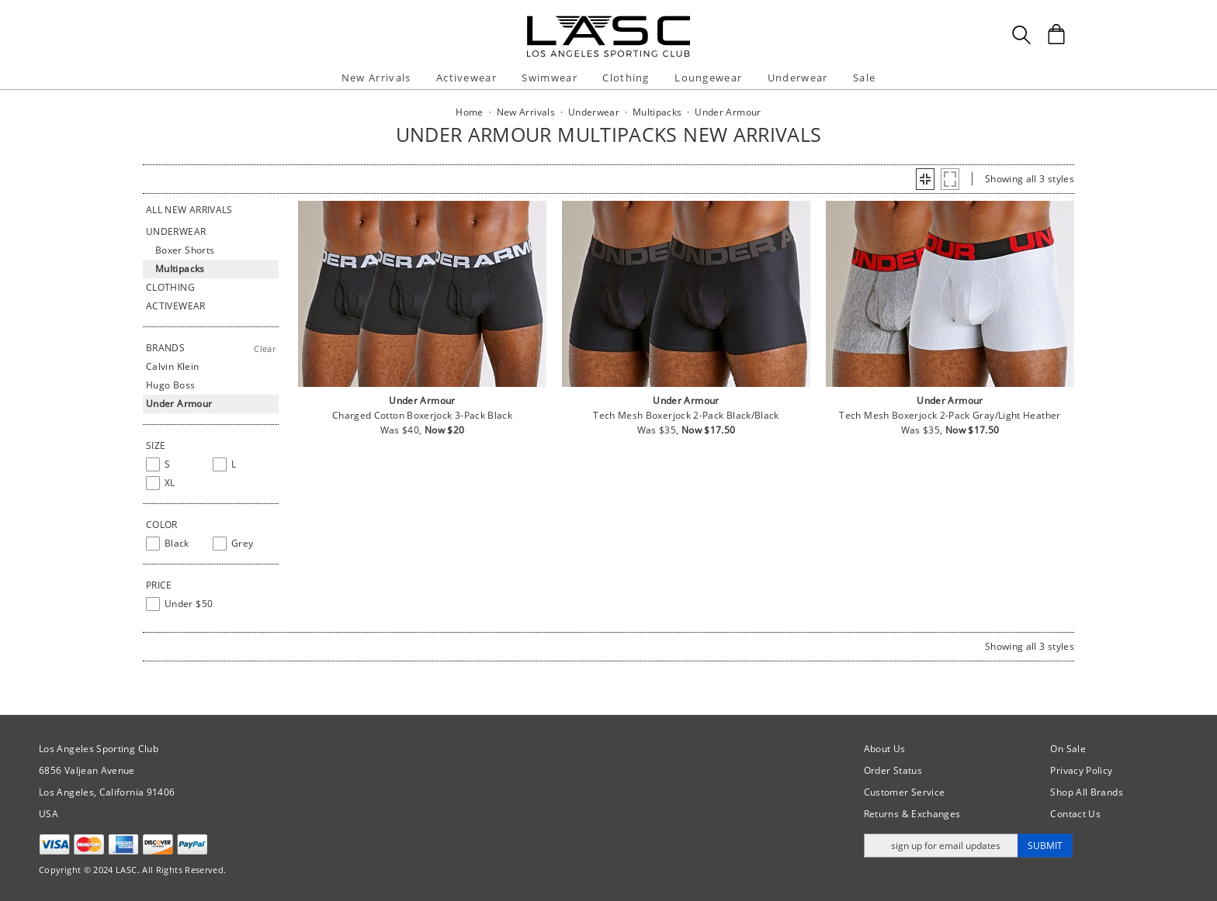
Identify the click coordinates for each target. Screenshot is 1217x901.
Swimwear (549, 78)
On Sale (1068, 748)
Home (469, 112)
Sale (864, 78)
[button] (925, 179)
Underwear (798, 78)
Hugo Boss (170, 385)
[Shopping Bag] (1056, 34)
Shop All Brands (1086, 792)
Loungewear (708, 78)
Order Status (893, 770)
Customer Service (904, 792)
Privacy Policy (1081, 770)
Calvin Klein (172, 366)
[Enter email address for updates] (941, 846)
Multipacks (180, 268)
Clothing (625, 78)
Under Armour (179, 403)
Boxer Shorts (184, 250)
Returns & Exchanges (912, 813)
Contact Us (1075, 813)
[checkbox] (176, 464)
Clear (265, 348)
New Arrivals (376, 78)
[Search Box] (1021, 35)
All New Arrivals (189, 209)
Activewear (466, 78)
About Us (885, 748)
